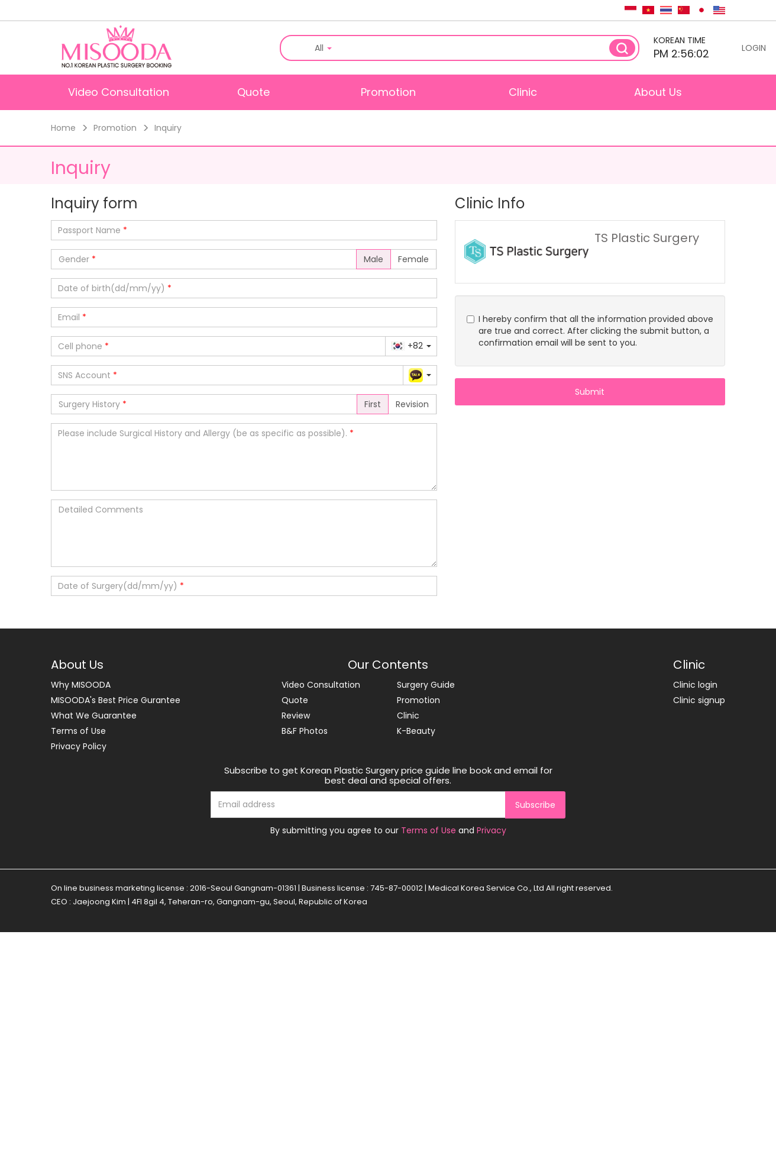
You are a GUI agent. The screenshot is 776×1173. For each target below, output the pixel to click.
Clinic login (695, 685)
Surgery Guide (426, 685)
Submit (589, 392)
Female (413, 259)
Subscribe (535, 805)
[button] (411, 346)
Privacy (491, 830)
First (372, 404)
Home (63, 128)
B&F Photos (305, 731)
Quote (253, 92)
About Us (658, 92)
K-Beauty (416, 731)
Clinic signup (699, 700)
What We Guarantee (94, 715)
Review (296, 715)
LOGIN (754, 48)
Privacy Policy (78, 746)
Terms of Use (78, 731)
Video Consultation (118, 92)
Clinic (523, 92)
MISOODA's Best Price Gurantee (115, 700)
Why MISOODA (81, 685)
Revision (412, 404)
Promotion (388, 92)
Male (373, 259)
